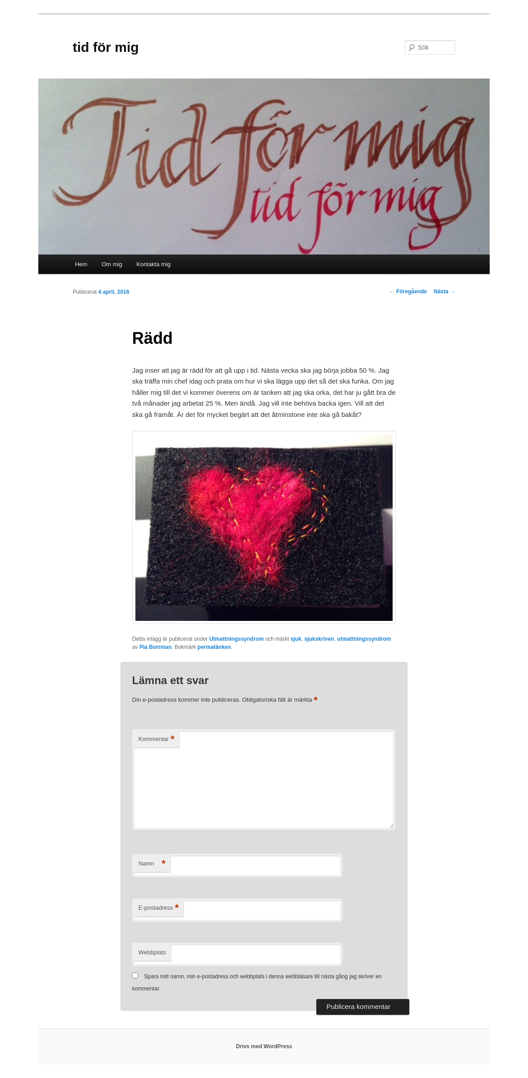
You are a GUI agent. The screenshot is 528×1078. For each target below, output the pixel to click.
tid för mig (106, 47)
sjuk (296, 639)
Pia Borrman (155, 647)
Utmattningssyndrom (236, 639)
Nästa (444, 291)
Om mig (112, 264)
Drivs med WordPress (264, 1046)
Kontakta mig (153, 264)
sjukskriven (319, 639)
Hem (81, 264)
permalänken (214, 647)
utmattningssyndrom (364, 639)
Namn (152, 863)
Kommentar (157, 739)
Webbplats (152, 952)
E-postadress (159, 908)
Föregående (408, 291)
